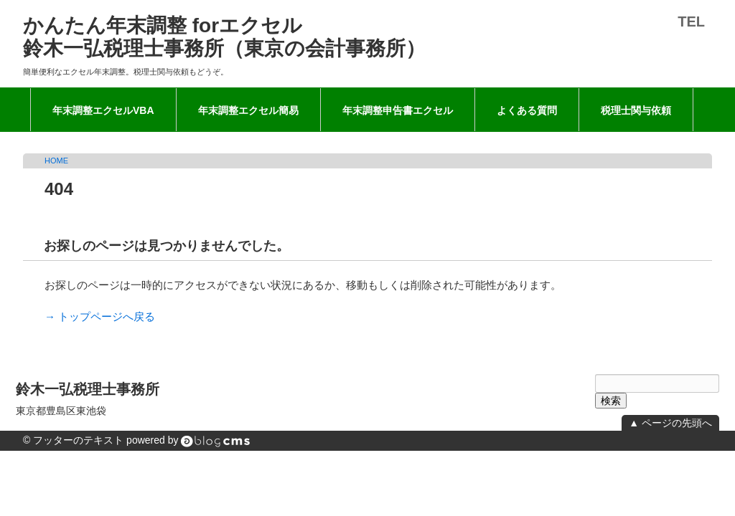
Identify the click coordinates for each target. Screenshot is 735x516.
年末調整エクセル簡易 (248, 110)
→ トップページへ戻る (100, 316)
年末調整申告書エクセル (397, 110)
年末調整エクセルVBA (103, 110)
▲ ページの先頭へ (670, 423)
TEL (691, 21)
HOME (56, 160)
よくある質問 (527, 110)
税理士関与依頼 (636, 110)
